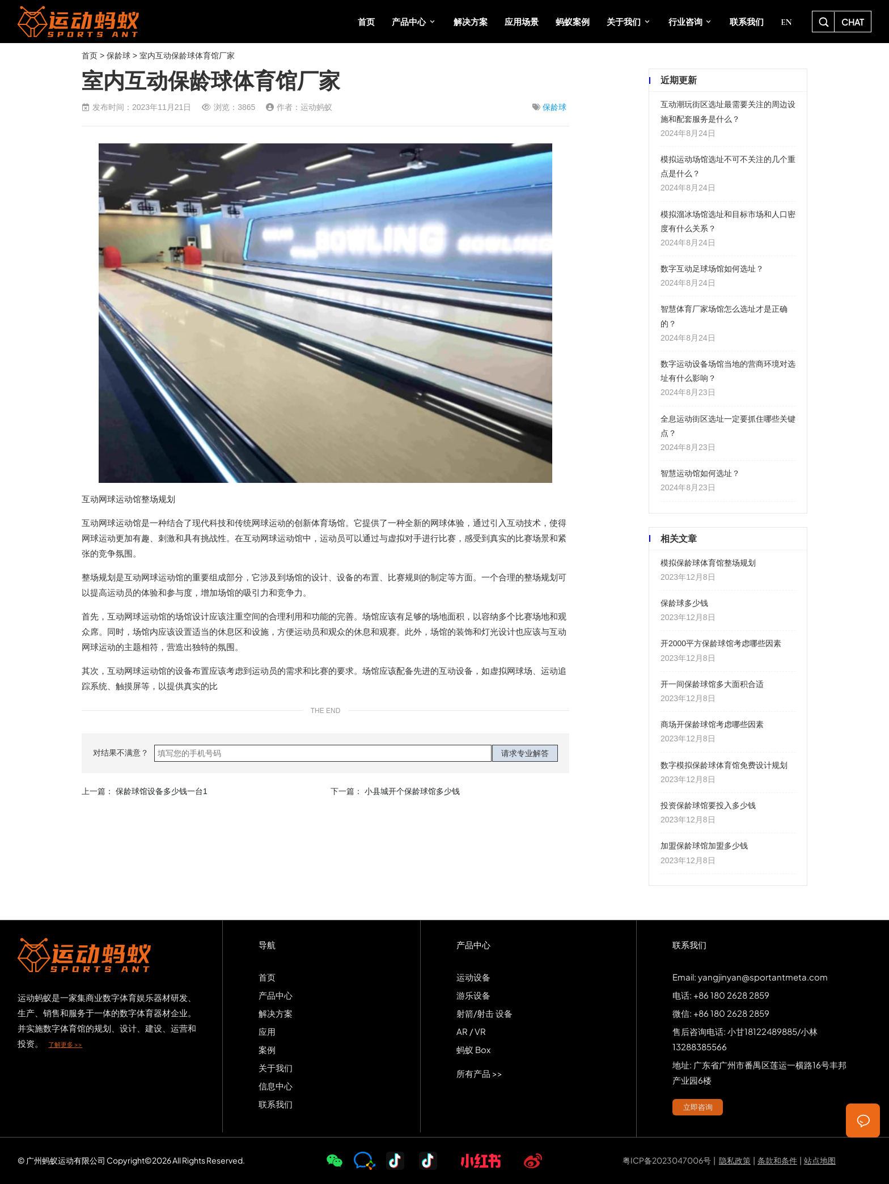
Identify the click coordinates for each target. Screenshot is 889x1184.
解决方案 (276, 1013)
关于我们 (276, 1067)
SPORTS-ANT (78, 22)
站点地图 (820, 1160)
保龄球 (118, 55)
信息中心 (276, 1085)
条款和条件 (777, 1160)
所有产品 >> (479, 1073)
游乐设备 (473, 995)
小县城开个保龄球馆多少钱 (412, 791)
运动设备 (473, 976)
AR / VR (471, 1031)
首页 (90, 55)
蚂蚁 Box (473, 1049)
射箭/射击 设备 (484, 1013)
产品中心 (276, 995)
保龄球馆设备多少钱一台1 (162, 791)
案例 (267, 1049)
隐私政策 (735, 1160)
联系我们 (276, 1103)
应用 (267, 1031)
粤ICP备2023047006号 (667, 1160)
